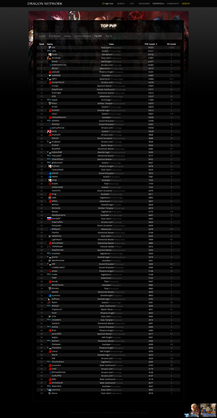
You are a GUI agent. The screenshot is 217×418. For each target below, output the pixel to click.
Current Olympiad (82, 36)
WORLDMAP (144, 3)
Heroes (67, 36)
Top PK (109, 36)
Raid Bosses (54, 36)
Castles (42, 36)
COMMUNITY (173, 3)
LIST (132, 3)
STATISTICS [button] (158, 3)
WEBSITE (186, 3)
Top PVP (98, 36)
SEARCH (121, 3)
